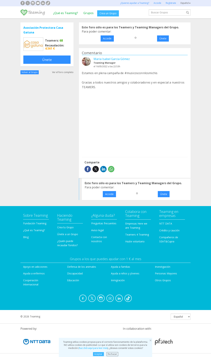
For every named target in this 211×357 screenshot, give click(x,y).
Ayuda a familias (120, 266)
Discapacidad (75, 273)
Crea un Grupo (108, 13)
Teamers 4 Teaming (137, 234)
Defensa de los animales (81, 266)
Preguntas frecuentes (103, 223)
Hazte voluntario (135, 241)
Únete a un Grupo (67, 234)
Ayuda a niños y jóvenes (125, 273)
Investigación (162, 266)
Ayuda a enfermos (34, 273)
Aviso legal (97, 230)
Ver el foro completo (62, 72)
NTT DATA (165, 223)
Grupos (88, 13)
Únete (47, 59)
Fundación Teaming (34, 223)
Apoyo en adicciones (35, 266)
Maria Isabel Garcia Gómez (112, 59)
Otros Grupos (163, 280)
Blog (26, 237)
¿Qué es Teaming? (65, 13)
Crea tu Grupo (65, 227)
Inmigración (118, 280)
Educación (73, 280)
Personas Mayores (166, 273)
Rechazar (112, 354)
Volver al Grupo (30, 72)
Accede (107, 38)
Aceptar (98, 354)
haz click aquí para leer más (93, 348)
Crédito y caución (169, 230)
